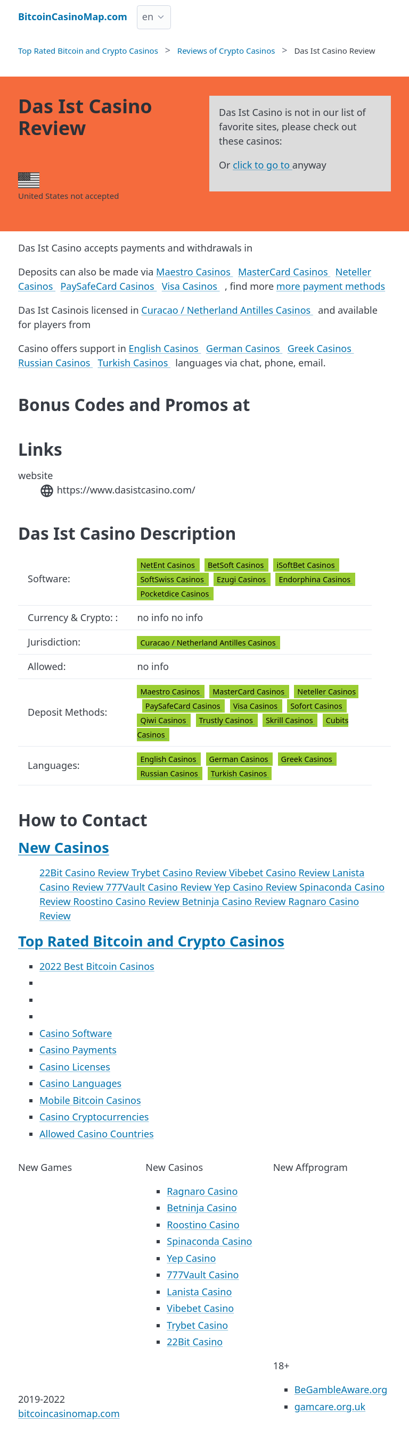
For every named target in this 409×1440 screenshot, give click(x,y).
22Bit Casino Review (85, 872)
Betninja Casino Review (235, 901)
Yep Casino (191, 1258)
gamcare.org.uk (330, 1406)
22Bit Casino (195, 1341)
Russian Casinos (55, 362)
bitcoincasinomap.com (69, 1413)
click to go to (262, 164)
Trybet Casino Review (180, 872)
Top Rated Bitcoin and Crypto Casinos (151, 941)
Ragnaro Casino (202, 1191)
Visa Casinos (191, 286)
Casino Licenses (74, 1066)
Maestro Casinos (194, 271)
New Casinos (63, 847)
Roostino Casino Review (127, 901)
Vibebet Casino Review (280, 872)
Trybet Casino (197, 1325)
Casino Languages (80, 1083)
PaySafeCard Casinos (108, 286)
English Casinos (164, 348)
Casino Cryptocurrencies (94, 1116)
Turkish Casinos (134, 362)
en (147, 16)
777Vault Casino (203, 1274)
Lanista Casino (199, 1291)
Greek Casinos (321, 348)
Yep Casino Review (256, 887)
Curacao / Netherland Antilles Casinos (227, 310)
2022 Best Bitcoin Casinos (96, 966)
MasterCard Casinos (284, 271)
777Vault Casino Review (160, 887)
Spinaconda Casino (209, 1241)
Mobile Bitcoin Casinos (90, 1100)
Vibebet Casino (200, 1308)
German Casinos (244, 348)
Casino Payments (78, 1049)
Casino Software (75, 1033)
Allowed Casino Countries (96, 1133)
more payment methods (330, 286)
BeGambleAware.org (341, 1389)
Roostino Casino (203, 1224)
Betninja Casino (201, 1207)
